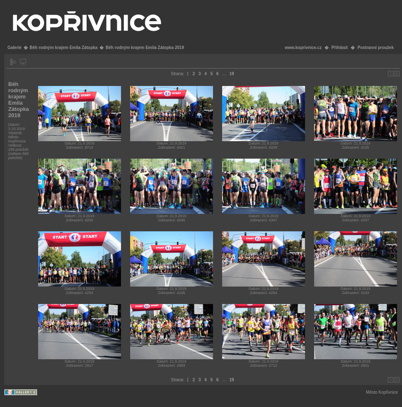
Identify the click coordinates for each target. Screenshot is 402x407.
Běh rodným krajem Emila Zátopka (63, 47)
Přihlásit (340, 47)
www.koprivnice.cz (303, 47)
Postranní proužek (376, 47)
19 (231, 73)
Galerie (14, 47)
